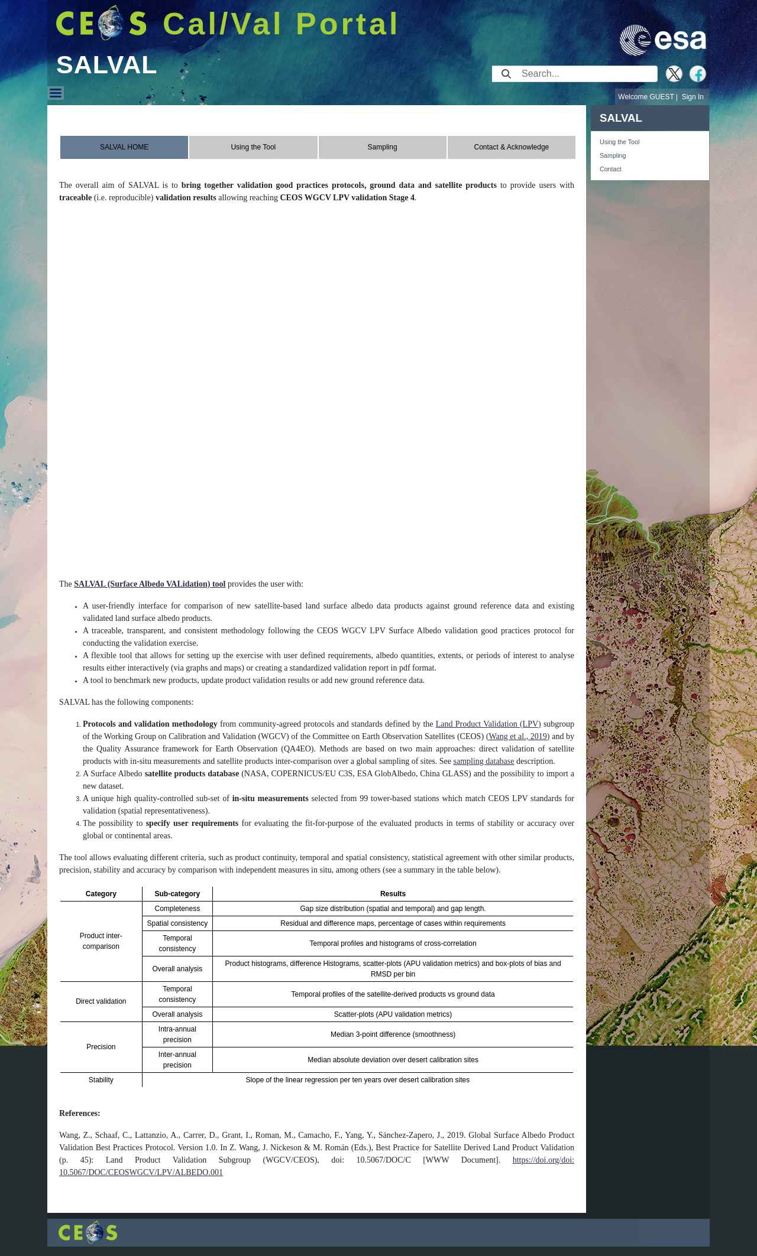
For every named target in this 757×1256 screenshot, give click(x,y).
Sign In (693, 97)
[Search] (586, 74)
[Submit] (506, 73)
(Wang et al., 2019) (518, 736)
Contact (611, 169)
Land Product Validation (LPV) (488, 724)
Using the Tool (619, 141)
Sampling (613, 155)
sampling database (483, 761)
